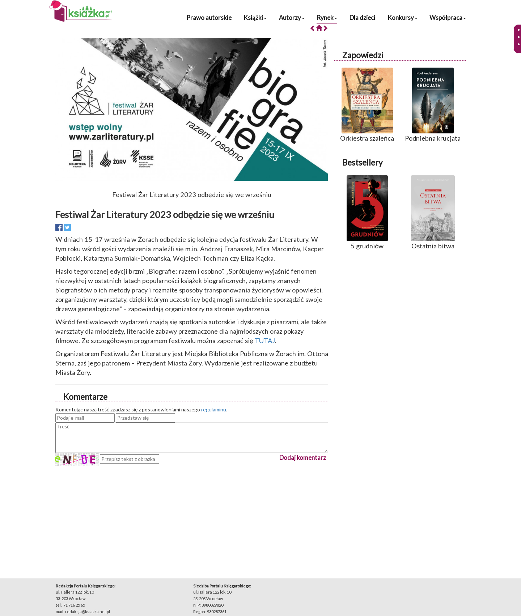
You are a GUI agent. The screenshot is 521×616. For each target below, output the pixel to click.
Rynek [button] (327, 17)
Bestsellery (362, 162)
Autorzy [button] (292, 17)
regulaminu (213, 409)
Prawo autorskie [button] (209, 17)
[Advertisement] (191, 516)
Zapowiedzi (362, 55)
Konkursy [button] (402, 17)
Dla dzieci (362, 17)
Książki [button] (255, 17)
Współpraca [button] (447, 17)
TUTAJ (265, 341)
